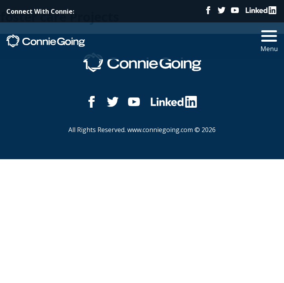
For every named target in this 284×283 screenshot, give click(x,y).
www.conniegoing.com (160, 129)
